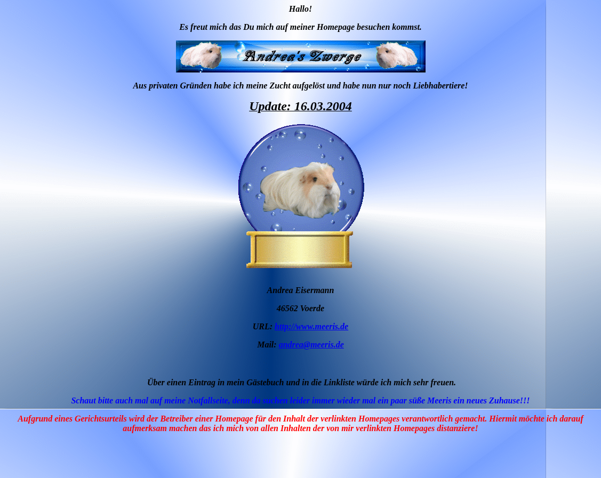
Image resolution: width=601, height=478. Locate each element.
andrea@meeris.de (311, 344)
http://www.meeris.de (311, 326)
